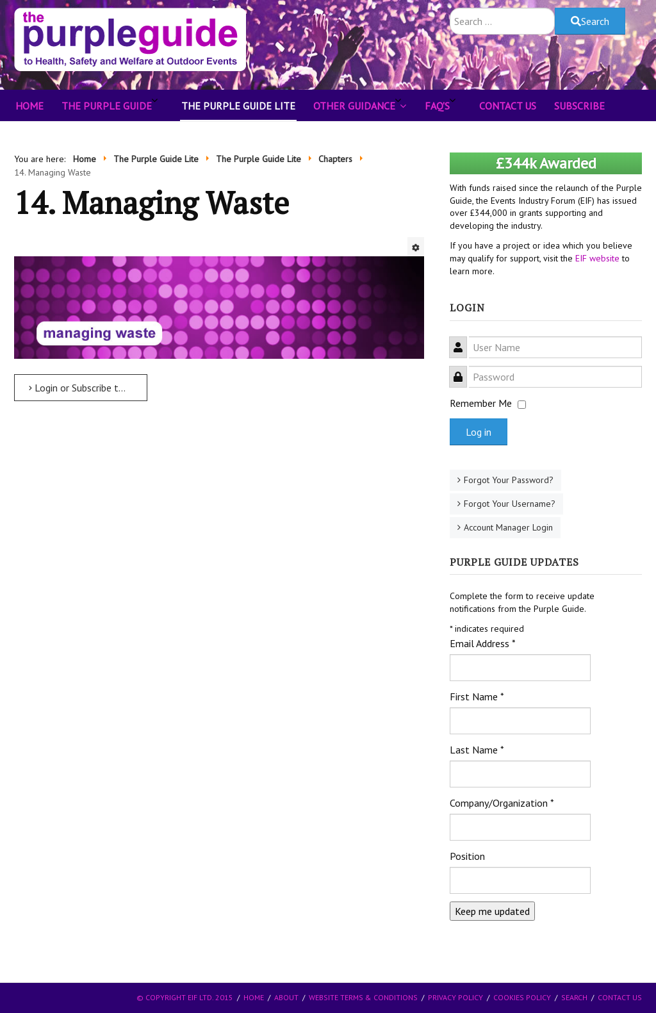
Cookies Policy (522, 997)
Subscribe (579, 105)
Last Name (477, 749)
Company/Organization (502, 802)
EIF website (597, 258)
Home (29, 105)
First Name (477, 696)
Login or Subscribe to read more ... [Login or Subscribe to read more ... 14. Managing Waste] (88, 387)
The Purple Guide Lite (238, 105)
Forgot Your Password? (509, 480)
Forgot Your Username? (509, 503)
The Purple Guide (107, 105)
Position (467, 856)
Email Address (483, 643)
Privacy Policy (455, 997)
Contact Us (507, 105)
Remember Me (481, 403)
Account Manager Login (508, 527)
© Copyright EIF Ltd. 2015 (184, 997)
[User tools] (415, 246)
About (286, 997)
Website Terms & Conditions (363, 997)
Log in (478, 431)
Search (590, 21)
